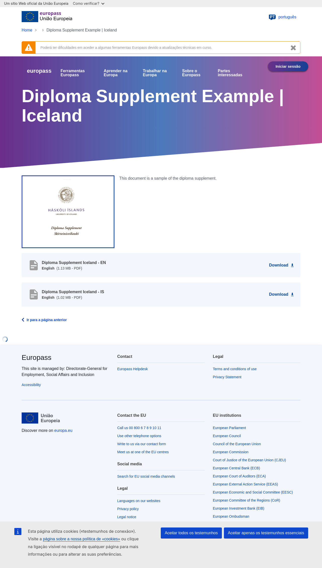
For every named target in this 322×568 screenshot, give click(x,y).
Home (27, 30)
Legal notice (126, 517)
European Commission (231, 452)
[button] (68, 211)
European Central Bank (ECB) (236, 468)
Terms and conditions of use (235, 369)
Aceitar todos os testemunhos (191, 533)
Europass (36, 357)
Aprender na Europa (115, 73)
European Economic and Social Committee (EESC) (253, 492)
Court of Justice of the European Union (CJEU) (249, 460)
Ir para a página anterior (47, 320)
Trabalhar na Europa (155, 73)
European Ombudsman (231, 516)
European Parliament (229, 428)
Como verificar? (88, 3)
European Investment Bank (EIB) (238, 508)
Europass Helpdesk (132, 369)
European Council (227, 436)
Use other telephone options (139, 436)
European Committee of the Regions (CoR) (246, 500)
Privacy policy (128, 509)
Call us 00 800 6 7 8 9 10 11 (139, 428)
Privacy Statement (227, 377)
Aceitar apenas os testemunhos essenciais (266, 533)
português (282, 17)
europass (39, 71)
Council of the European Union (237, 444)
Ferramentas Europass (73, 73)
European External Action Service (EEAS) (245, 484)
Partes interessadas (230, 73)
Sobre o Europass (191, 73)
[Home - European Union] (47, 17)
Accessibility (31, 385)
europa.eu (63, 430)
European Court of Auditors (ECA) (239, 476)
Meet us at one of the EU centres (143, 452)
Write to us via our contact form (141, 444)
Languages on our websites (138, 501)
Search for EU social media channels (146, 476)
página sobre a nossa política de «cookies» (81, 539)
